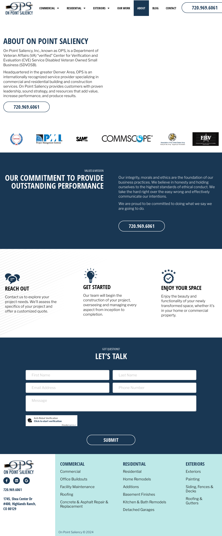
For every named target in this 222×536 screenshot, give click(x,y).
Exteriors (101, 8)
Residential (76, 8)
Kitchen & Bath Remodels (144, 502)
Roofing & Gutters (194, 501)
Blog (155, 8)
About (141, 8)
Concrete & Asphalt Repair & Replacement (84, 504)
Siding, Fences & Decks (199, 489)
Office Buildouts (73, 479)
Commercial (49, 8)
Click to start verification (48, 421)
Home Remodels (137, 479)
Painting (193, 479)
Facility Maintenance (77, 487)
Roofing (66, 494)
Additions (131, 487)
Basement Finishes (139, 494)
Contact (171, 8)
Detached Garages (138, 510)
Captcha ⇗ (69, 425)
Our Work (123, 8)
